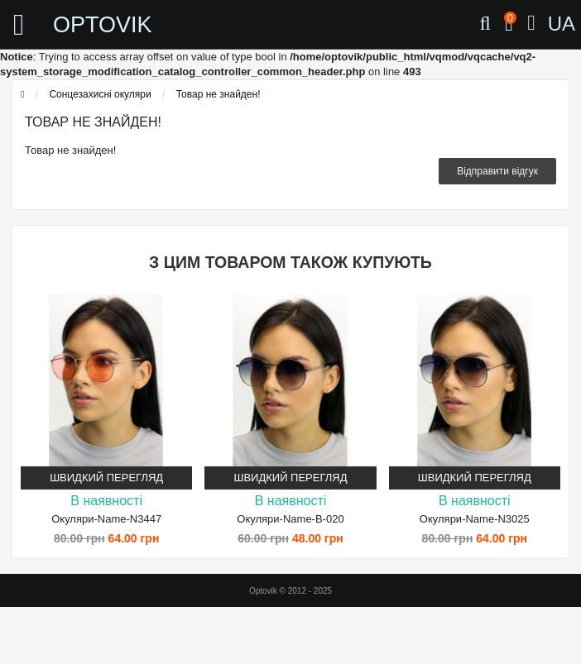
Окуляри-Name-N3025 (475, 519)
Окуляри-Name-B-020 (290, 519)
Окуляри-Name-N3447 (106, 519)
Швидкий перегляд (106, 477)
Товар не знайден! (218, 94)
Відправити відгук (497, 171)
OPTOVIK (102, 24)
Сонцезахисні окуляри (100, 94)
